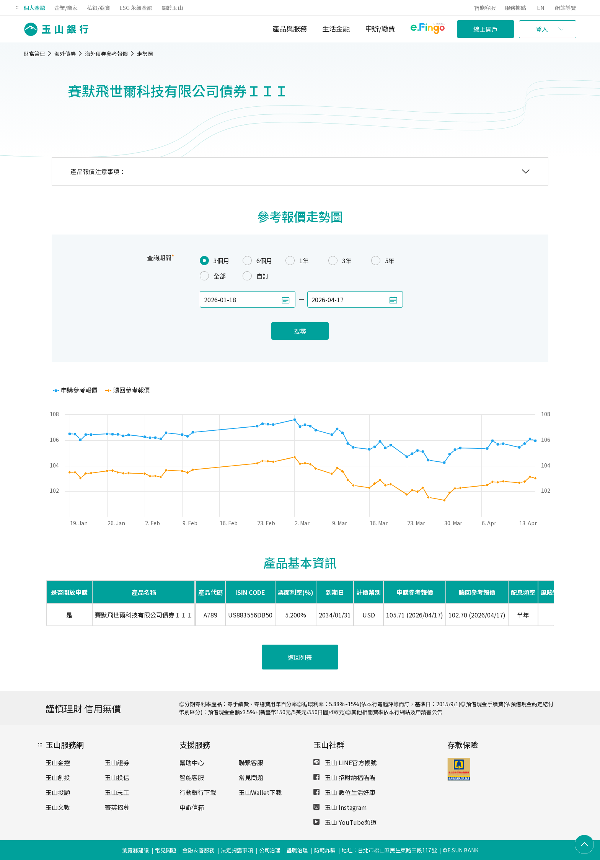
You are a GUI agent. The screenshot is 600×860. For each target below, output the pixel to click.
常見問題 (251, 777)
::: (18, 7)
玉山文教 (58, 807)
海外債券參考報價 (106, 53)
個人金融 (34, 7)
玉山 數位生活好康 (344, 792)
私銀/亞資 (98, 7)
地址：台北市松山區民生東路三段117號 (389, 850)
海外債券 (65, 53)
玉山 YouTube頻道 (345, 822)
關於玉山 (172, 7)
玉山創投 (58, 777)
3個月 (214, 260)
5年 (383, 260)
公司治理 (269, 850)
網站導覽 (565, 7)
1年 (297, 260)
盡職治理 (297, 850)
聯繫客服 (251, 762)
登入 (542, 29)
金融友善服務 (199, 850)
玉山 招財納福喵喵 (344, 777)
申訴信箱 (191, 807)
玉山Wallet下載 (260, 792)
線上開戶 (485, 29)
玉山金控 (58, 762)
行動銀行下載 (197, 792)
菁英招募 (117, 807)
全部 (213, 275)
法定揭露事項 (237, 850)
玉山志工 (117, 792)
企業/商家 (66, 7)
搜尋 (300, 331)
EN (540, 7)
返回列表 (300, 657)
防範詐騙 (325, 850)
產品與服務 (289, 28)
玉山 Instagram (340, 807)
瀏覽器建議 (135, 850)
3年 (340, 260)
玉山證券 (117, 762)
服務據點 (515, 7)
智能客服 (485, 7)
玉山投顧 (58, 792)
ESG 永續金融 (135, 7)
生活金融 (336, 28)
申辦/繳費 (380, 28)
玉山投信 (117, 777)
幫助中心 (191, 762)
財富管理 (34, 53)
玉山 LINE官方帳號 (345, 762)
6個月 (257, 260)
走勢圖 (145, 53)
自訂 (256, 275)
